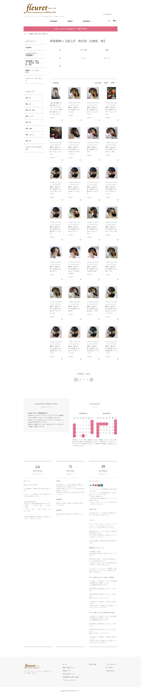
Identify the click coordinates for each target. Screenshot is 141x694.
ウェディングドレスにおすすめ (32, 155)
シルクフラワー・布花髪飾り (32, 55)
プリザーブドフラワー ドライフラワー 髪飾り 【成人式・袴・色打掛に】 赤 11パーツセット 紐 (111, 227)
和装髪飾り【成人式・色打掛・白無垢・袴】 (41, 33)
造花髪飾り (29, 48)
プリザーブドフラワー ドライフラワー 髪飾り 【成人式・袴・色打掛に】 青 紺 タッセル (111, 266)
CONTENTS (86, 21)
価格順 (106, 82)
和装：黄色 (29, 133)
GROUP (70, 21)
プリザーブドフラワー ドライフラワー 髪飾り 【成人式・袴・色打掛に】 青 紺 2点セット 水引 (93, 306)
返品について (72, 670)
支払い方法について (74, 673)
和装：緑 (28, 147)
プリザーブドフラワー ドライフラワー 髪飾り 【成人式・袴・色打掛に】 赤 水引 (93, 147)
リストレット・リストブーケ (32, 80)
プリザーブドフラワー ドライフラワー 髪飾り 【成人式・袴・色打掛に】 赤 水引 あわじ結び (93, 266)
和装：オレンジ (31, 140)
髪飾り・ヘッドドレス (32, 72)
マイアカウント (107, 14)
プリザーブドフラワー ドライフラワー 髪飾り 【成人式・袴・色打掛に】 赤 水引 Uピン (56, 266)
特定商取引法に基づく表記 (76, 676)
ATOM (98, 664)
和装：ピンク (30, 120)
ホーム (25, 33)
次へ (90, 379)
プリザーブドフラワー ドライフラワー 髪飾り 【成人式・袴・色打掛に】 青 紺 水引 (74, 306)
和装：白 (28, 100)
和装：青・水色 (31, 113)
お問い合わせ (112, 670)
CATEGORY (53, 21)
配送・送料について (74, 667)
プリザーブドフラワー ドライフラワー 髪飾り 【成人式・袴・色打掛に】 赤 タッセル (74, 107)
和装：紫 (28, 127)
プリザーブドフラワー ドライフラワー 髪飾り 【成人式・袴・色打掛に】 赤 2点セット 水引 (111, 147)
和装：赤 (28, 107)
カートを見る (112, 667)
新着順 (113, 82)
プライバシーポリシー (74, 679)
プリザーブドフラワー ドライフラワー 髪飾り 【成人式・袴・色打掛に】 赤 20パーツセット (74, 227)
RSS (93, 664)
